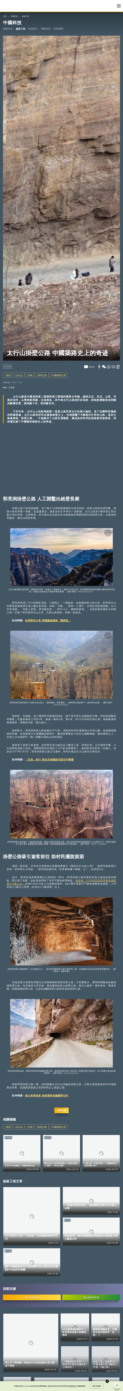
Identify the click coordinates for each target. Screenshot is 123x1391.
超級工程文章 (12, 1181)
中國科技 (14, 16)
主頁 (5, 16)
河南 (30, 375)
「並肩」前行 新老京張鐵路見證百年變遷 (49, 759)
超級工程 (25, 16)
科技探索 (58, 28)
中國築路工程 (59, 375)
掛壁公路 (42, 375)
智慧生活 (8, 28)
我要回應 (61, 1110)
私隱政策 (72, 1386)
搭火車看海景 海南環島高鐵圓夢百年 (46, 1095)
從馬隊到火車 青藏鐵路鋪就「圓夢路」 (48, 620)
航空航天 (33, 28)
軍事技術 (46, 28)
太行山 (19, 375)
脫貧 (8, 375)
